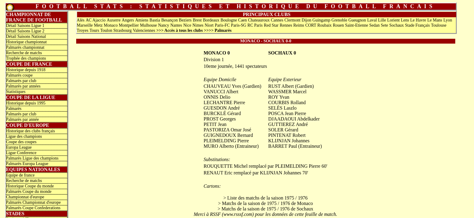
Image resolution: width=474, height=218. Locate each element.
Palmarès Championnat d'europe (33, 202)
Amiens (141, 20)
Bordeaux (211, 20)
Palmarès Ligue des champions (32, 158)
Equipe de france (20, 175)
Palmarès (13, 108)
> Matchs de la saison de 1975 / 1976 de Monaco (265, 203)
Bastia (155, 20)
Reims (298, 25)
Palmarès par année (22, 119)
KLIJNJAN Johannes (288, 140)
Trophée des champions (26, 58)
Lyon (447, 20)
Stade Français (417, 25)
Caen (242, 20)
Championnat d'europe (25, 197)
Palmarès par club (21, 80)
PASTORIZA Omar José (227, 129)
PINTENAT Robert (287, 135)
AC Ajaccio (96, 20)
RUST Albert (281, 86)
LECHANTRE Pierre (224, 102)
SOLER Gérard (283, 129)
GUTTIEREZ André (288, 124)
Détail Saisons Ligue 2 (25, 31)
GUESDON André (222, 108)
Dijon (306, 20)
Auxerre (114, 20)
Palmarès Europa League (27, 163)
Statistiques (16, 91)
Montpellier (129, 25)
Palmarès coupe (19, 75)
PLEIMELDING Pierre (226, 140)
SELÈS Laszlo (282, 108)
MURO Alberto (219, 146)
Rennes (286, 25)
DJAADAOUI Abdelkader (294, 118)
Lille (382, 20)
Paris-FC (222, 25)
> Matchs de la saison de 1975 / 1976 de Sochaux (265, 208)
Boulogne (228, 20)
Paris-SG (238, 25)
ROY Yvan (278, 97)
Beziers (185, 20)
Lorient (393, 20)
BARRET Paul (282, 146)
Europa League (19, 147)
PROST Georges (220, 118)
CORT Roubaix (318, 25)
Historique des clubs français (30, 131)
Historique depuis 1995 (26, 103)
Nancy (163, 25)
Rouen (338, 25)
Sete (384, 25)
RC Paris (255, 25)
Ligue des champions (24, 136)
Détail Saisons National (26, 36)
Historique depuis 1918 (26, 70)
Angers (128, 20)
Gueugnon (357, 20)
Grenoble (339, 20)
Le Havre (418, 20)
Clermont (292, 20)
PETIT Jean (215, 124)
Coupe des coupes (21, 142)
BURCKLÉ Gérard (222, 113)
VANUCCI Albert (221, 91)
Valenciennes (144, 30)
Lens (405, 20)
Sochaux (396, 25)
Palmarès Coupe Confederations (33, 208)
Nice (187, 25)
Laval (372, 20)
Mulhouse (148, 25)
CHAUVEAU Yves (222, 86)
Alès (81, 20)
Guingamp (321, 20)
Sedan (374, 25)
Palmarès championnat (25, 47)
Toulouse (438, 25)
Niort (209, 25)
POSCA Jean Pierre (287, 113)
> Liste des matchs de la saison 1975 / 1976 (265, 197)
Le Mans (434, 20)
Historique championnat (26, 42)
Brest (197, 20)
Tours (94, 30)
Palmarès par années (23, 86)
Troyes (82, 30)
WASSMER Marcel (287, 91)
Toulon (106, 30)
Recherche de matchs (24, 53)
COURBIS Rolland (287, 102)
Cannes (277, 20)
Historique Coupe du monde (30, 186)
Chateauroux (259, 20)
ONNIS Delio (217, 97)
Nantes (176, 25)
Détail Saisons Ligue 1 (25, 25)
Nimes (198, 25)
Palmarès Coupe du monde (28, 191)
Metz (98, 25)
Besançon (169, 20)
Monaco (111, 25)
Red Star (271, 25)
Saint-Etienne (356, 25)
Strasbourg (122, 30)
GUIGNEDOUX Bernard (228, 135)
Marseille (85, 25)
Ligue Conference (21, 152)
